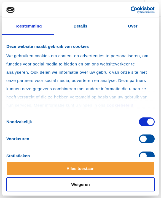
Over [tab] (133, 26)
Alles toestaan (80, 168)
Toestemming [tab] (28, 26)
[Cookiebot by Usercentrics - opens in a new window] (130, 9)
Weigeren (80, 184)
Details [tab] (80, 26)
